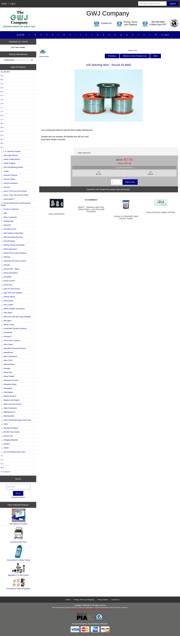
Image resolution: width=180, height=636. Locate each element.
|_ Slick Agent (6, 313)
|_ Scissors (5, 187)
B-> (2, 80)
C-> (2, 84)
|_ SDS (4, 213)
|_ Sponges (5, 368)
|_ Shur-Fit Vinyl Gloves (10, 289)
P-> (2, 135)
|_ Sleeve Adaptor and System (13, 309)
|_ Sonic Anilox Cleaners (10, 340)
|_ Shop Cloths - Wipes (10, 269)
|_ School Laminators (9, 183)
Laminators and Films (18, 535)
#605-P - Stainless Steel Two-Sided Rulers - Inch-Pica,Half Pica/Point (91, 209)
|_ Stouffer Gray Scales (10, 432)
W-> (2, 468)
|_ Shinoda (5, 265)
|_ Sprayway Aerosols (9, 380)
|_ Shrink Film (6, 285)
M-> (2, 123)
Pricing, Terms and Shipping (84, 600)
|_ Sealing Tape (7, 221)
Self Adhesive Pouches (18, 517)
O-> (2, 131)
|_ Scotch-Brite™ (8, 199)
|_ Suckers (5, 444)
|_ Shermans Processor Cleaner (13, 261)
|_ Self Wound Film (8, 229)
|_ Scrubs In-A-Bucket (10, 209)
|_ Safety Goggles (8, 163)
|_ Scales (5, 171)
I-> (2, 108)
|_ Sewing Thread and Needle (13, 245)
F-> (2, 96)
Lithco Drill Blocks (56, 214)
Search (18, 479)
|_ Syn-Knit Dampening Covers (13, 452)
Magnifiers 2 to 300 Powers (18, 569)
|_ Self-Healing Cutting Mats (12, 233)
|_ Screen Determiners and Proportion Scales (16, 204)
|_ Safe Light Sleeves (9, 155)
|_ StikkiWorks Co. (8, 412)
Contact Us (115, 600)
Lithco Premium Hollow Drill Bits (160, 212)
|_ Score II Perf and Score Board (14, 191)
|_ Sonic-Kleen (7, 344)
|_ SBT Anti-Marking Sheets (12, 167)
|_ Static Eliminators (9, 408)
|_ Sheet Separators (9, 249)
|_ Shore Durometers (9, 273)
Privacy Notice (103, 600)
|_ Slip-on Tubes (7, 325)
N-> (2, 127)
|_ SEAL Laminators (9, 217)
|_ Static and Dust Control (11, 404)
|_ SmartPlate (6, 332)
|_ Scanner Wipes (8, 179)
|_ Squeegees (6, 388)
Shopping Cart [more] (18, 42)
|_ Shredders (6, 277)
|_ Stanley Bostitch (8, 396)
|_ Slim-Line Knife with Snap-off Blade (16, 317)
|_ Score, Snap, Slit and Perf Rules (14, 195)
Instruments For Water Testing (18, 553)
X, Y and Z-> (5, 472)
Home (4, 4)
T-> (2, 456)
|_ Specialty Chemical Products (13, 348)
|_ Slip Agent (6, 321)
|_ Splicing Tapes (8, 364)
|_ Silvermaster (7, 301)
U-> (2, 460)
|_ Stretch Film (7, 436)
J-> (2, 111)
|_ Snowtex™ (6, 336)
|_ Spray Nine (6, 372)
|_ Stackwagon (7, 392)
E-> (2, 92)
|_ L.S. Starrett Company (11, 151)
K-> (2, 116)
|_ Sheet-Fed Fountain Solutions (14, 253)
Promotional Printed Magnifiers (18, 584)
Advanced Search (18, 497)
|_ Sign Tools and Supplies (11, 293)
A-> (2, 76)
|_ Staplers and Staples (10, 400)
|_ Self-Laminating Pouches (12, 237)
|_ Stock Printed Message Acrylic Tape (16, 420)
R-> (2, 143)
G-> (2, 100)
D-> (2, 88)
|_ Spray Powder (7, 376)
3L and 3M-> (5, 72)
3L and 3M (20, 35)
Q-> (2, 139)
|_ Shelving (5, 257)
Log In (13, 4)
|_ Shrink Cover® (8, 281)
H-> (2, 104)
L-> (2, 119)
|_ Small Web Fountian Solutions (14, 328)
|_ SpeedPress (7, 352)
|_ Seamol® (6, 225)
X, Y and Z (165, 35)
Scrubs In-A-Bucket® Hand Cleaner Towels (126, 217)
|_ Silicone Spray (8, 297)
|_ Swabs (5, 448)
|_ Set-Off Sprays (8, 241)
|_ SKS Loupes (7, 305)
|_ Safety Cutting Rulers (10, 159)
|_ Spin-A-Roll (6, 360)
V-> (2, 464)
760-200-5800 (158, 22)
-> (2, 147)
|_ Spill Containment (9, 356)
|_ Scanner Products (9, 175)
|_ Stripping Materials (9, 440)
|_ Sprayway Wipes (8, 384)
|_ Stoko (4, 424)
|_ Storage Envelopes (9, 428)
